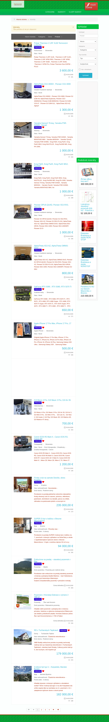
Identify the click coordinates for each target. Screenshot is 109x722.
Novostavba (52, 488)
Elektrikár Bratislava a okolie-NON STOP (86, 236)
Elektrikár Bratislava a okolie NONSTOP (86, 263)
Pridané (57, 37)
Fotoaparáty (38, 444)
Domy (36, 485)
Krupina (43, 485)
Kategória (42, 37)
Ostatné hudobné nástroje (43, 90)
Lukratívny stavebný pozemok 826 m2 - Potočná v (87, 207)
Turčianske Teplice (47, 633)
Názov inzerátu (30, 37)
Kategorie (50, 12)
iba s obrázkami (86, 69)
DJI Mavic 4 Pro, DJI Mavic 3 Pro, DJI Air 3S (52, 400)
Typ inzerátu (83, 54)
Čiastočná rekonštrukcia (56, 636)
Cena (50, 37)
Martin (46, 567)
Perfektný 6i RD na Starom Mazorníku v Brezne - (87, 290)
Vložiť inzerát (91, 6)
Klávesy (37, 130)
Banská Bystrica (45, 674)
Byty (35, 526)
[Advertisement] (43, 377)
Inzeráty (61, 12)
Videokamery (38, 406)
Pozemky (37, 567)
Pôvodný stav (53, 529)
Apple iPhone (38, 331)
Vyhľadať (81, 32)
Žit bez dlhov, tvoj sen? (86, 180)
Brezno (42, 526)
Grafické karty (39, 292)
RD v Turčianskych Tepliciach (46, 630)
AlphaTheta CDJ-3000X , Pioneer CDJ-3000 (52, 84)
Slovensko (48, 50)
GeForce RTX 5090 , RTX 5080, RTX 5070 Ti (52, 287)
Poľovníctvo (38, 50)
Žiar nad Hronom (49, 602)
